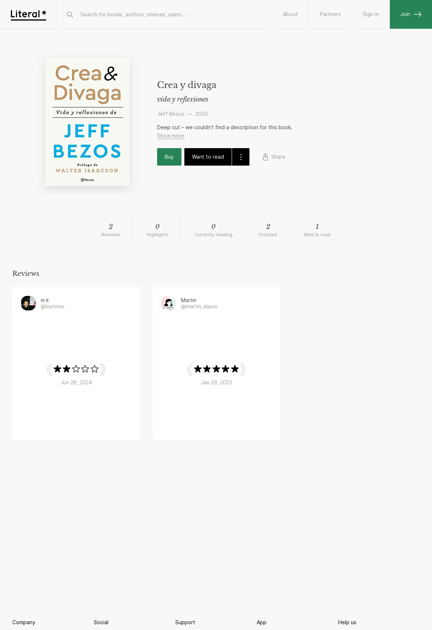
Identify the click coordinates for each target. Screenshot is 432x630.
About (290, 14)
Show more (170, 135)
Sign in (371, 14)
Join (411, 14)
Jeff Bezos (170, 114)
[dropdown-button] (240, 157)
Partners (330, 14)
